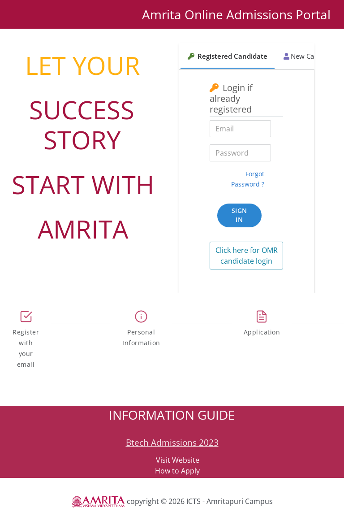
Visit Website (177, 460)
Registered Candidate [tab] (227, 56)
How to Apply (177, 471)
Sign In (239, 215)
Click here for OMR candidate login (246, 255)
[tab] (26, 336)
